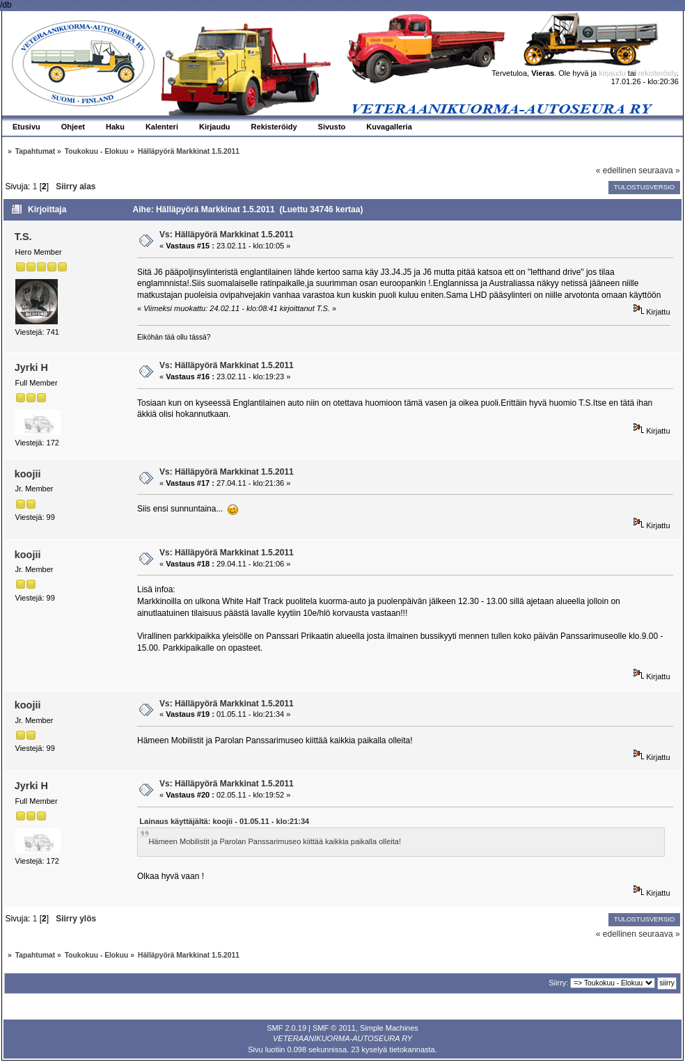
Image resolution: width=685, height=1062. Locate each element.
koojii (28, 474)
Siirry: (558, 982)
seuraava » (658, 170)
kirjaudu (612, 73)
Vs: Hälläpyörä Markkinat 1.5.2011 (226, 234)
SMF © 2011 (334, 1028)
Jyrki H (31, 367)
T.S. (23, 236)
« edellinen (616, 170)
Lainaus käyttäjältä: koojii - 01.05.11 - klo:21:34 (224, 821)
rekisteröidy (657, 73)
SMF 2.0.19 (286, 1028)
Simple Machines (389, 1028)
